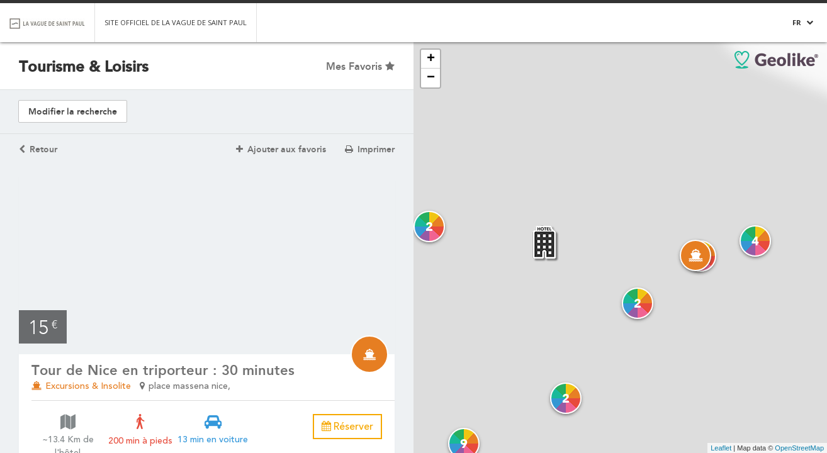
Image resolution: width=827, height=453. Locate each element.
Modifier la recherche (72, 111)
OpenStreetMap (799, 448)
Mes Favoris (360, 66)
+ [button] (431, 59)
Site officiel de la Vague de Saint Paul (175, 22)
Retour (38, 149)
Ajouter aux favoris (281, 149)
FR (796, 22)
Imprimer (370, 149)
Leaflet (721, 448)
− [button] (431, 78)
